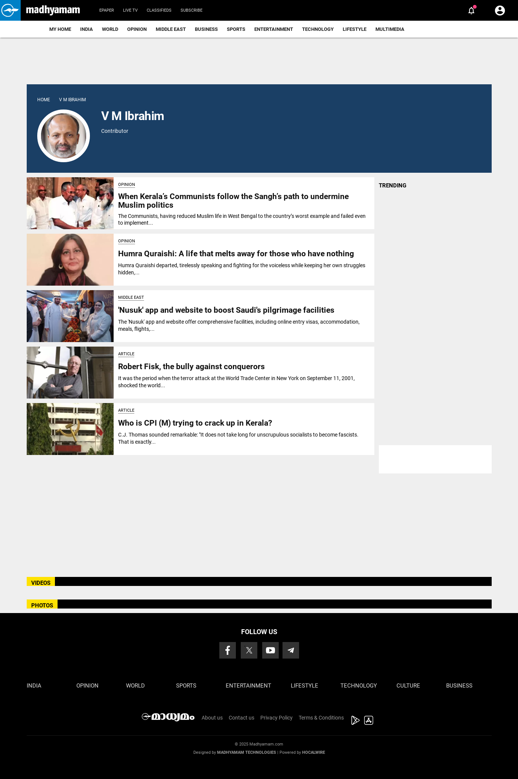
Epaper (106, 10)
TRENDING (392, 185)
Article (126, 353)
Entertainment (273, 29)
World (110, 29)
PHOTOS (42, 605)
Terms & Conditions (321, 718)
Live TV (130, 10)
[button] (10, 10)
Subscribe (191, 10)
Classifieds (159, 10)
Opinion (137, 29)
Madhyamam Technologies (246, 752)
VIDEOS (40, 583)
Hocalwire (313, 752)
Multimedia (389, 29)
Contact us (241, 718)
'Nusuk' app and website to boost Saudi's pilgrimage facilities (226, 310)
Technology (318, 29)
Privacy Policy (276, 718)
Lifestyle (354, 29)
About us (212, 718)
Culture (408, 685)
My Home (60, 29)
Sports (236, 29)
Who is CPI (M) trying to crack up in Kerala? (195, 423)
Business (206, 29)
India (86, 29)
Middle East (171, 29)
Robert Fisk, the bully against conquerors (191, 366)
